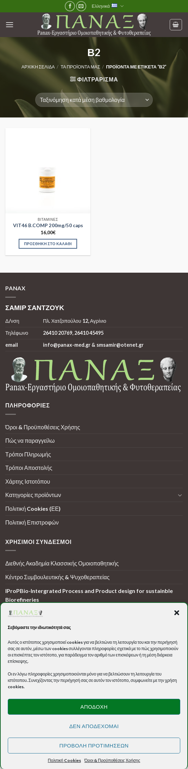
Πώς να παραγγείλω (30, 440)
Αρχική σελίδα (38, 66)
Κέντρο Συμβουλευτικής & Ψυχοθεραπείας (57, 577)
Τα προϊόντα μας (80, 66)
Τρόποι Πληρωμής (28, 454)
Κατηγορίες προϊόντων (33, 494)
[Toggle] (180, 495)
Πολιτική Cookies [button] (64, 760)
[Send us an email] (81, 6)
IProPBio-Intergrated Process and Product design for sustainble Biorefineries (89, 595)
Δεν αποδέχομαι (94, 726)
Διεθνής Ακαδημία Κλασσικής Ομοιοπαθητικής (62, 563)
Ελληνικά (108, 6)
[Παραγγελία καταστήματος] (93, 100)
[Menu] (9, 24)
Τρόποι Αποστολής (28, 467)
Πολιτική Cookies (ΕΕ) (33, 508)
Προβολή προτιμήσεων (94, 745)
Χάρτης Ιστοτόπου (27, 481)
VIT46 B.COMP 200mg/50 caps (48, 225)
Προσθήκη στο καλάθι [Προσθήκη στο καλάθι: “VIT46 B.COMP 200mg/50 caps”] (48, 243)
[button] (176, 612)
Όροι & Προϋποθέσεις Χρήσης (42, 427)
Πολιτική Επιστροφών (32, 522)
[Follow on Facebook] (70, 6)
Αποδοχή (94, 706)
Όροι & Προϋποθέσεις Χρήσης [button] (112, 760)
